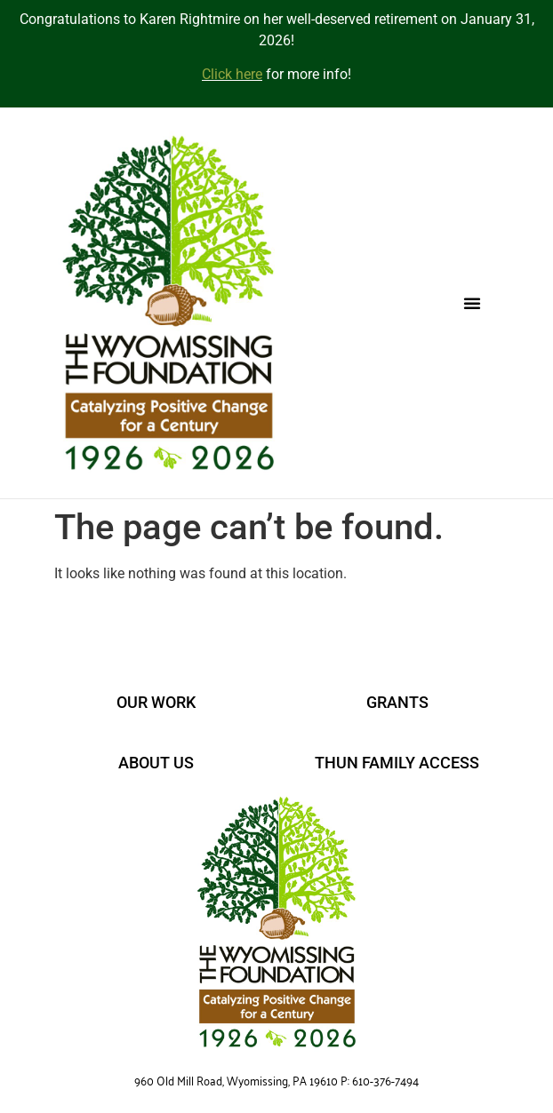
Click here (232, 74)
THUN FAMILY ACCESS (397, 762)
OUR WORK (156, 702)
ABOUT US (156, 762)
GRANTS (397, 702)
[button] (472, 303)
